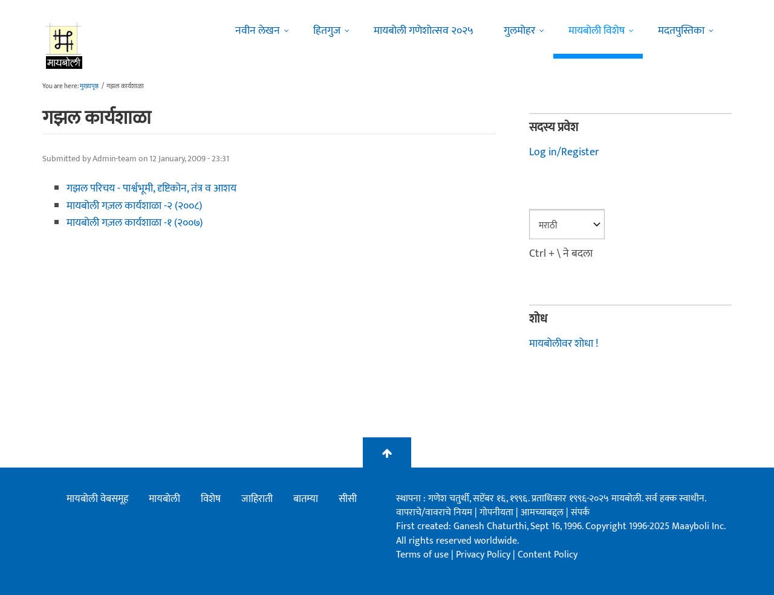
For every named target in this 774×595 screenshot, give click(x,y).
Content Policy (547, 555)
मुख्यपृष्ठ (89, 86)
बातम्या (305, 498)
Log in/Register (564, 152)
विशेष (211, 498)
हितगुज (326, 31)
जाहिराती (257, 498)
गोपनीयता (498, 512)
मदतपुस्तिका (681, 31)
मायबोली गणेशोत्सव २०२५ (423, 31)
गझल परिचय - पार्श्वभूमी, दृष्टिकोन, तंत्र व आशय (151, 188)
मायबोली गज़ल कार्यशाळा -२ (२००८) (134, 206)
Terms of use (422, 555)
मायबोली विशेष (596, 31)
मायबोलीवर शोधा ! (563, 344)
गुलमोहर (519, 31)
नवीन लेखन (257, 31)
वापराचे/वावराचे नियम (434, 512)
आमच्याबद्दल (543, 512)
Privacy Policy (484, 555)
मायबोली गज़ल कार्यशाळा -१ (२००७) (135, 223)
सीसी (348, 498)
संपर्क (580, 512)
